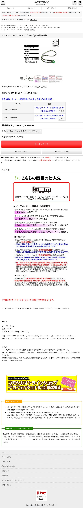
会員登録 (6, 157)
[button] (3, 3)
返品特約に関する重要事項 (12, 137)
